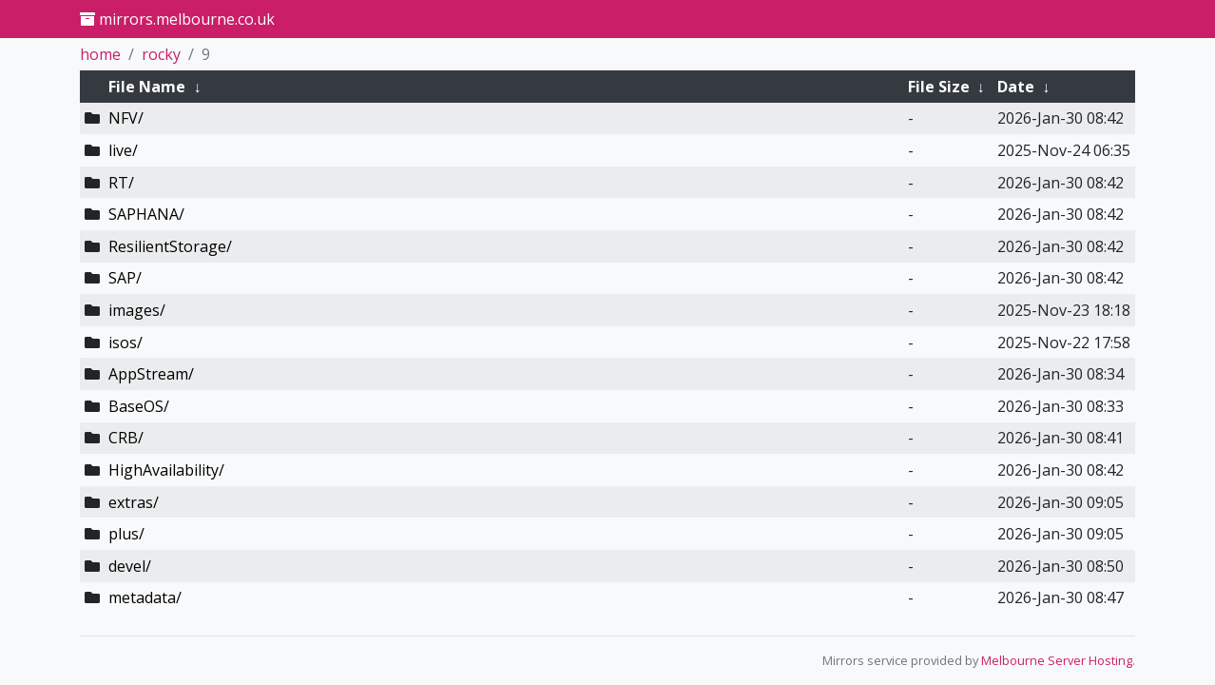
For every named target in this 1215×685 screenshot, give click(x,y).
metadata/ (145, 597)
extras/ (133, 502)
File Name (146, 86)
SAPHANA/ (146, 214)
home (100, 54)
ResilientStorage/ (170, 246)
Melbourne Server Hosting (1056, 660)
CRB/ (126, 437)
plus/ (126, 533)
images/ (136, 310)
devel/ (129, 566)
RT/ (121, 182)
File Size (939, 86)
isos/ (125, 342)
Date (1015, 86)
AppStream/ (151, 373)
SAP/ (125, 277)
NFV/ (126, 118)
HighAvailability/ (166, 470)
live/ (123, 150)
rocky (161, 54)
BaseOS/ (138, 406)
